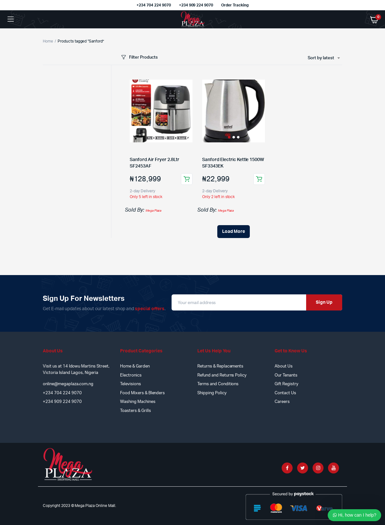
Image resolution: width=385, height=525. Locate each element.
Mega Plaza (154, 210)
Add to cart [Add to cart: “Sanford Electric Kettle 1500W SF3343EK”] (259, 179)
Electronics (131, 375)
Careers (282, 402)
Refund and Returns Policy (222, 375)
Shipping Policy (212, 393)
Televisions (130, 384)
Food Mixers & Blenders (142, 393)
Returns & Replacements (220, 366)
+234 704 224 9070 (153, 5)
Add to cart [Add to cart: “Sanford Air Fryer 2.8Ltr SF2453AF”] (186, 179)
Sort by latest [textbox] (321, 58)
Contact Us (285, 393)
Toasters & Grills (135, 411)
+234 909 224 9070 (196, 5)
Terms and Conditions (218, 384)
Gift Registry (286, 384)
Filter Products (139, 57)
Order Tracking (235, 5)
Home (48, 41)
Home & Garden (135, 366)
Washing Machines (137, 402)
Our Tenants (286, 375)
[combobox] (323, 58)
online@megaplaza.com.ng (68, 384)
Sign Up (324, 302)
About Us (284, 366)
